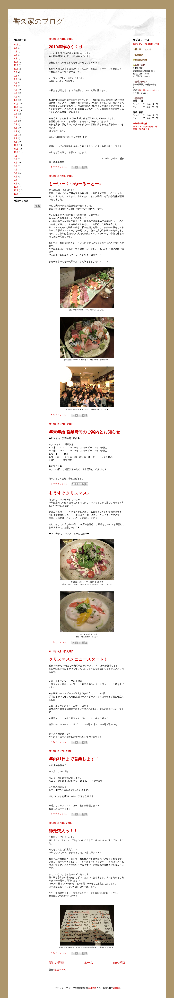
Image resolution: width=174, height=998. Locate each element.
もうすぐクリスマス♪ (69, 493)
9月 (15, 72)
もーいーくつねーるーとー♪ (75, 183)
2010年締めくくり (66, 46)
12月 (16, 62)
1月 (15, 58)
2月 (15, 96)
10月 (16, 44)
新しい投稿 (56, 962)
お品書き (139, 55)
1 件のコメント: (59, 167)
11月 (16, 65)
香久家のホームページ (149, 90)
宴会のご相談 (141, 60)
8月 (15, 76)
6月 (15, 48)
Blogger (116, 988)
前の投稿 (119, 962)
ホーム (88, 962)
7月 (15, 79)
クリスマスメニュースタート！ (78, 659)
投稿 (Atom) (60, 969)
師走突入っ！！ (63, 830)
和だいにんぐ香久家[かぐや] (146, 44)
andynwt (92, 988)
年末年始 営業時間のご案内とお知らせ (84, 432)
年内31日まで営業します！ (74, 759)
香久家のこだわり (143, 49)
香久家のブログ (38, 21)
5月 (15, 51)
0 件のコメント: (59, 415)
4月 (15, 89)
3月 (15, 55)
